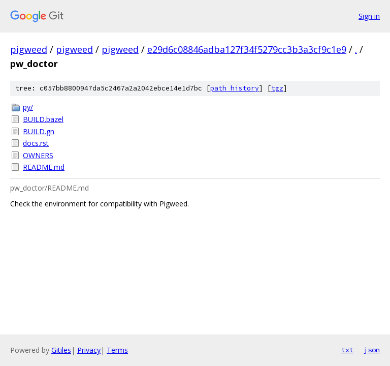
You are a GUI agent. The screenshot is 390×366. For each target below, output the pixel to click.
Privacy (89, 350)
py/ (28, 107)
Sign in (369, 16)
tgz (277, 88)
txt (347, 349)
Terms (117, 350)
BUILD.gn (38, 131)
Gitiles (61, 350)
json (372, 349)
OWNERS (38, 155)
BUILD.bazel (43, 119)
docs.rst (36, 143)
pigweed (28, 49)
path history (234, 88)
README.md (43, 167)
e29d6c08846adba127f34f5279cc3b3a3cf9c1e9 (246, 49)
